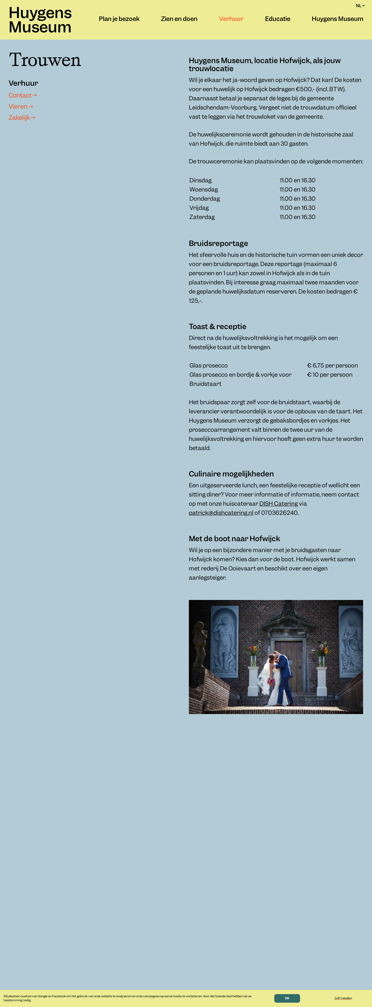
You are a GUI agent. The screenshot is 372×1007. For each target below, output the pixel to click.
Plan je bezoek (119, 19)
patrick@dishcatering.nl (221, 513)
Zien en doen (179, 19)
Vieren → (21, 107)
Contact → (23, 96)
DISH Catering (278, 504)
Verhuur (231, 19)
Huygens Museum (40, 21)
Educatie (277, 19)
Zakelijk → (22, 118)
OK (287, 998)
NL (360, 5)
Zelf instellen (343, 998)
